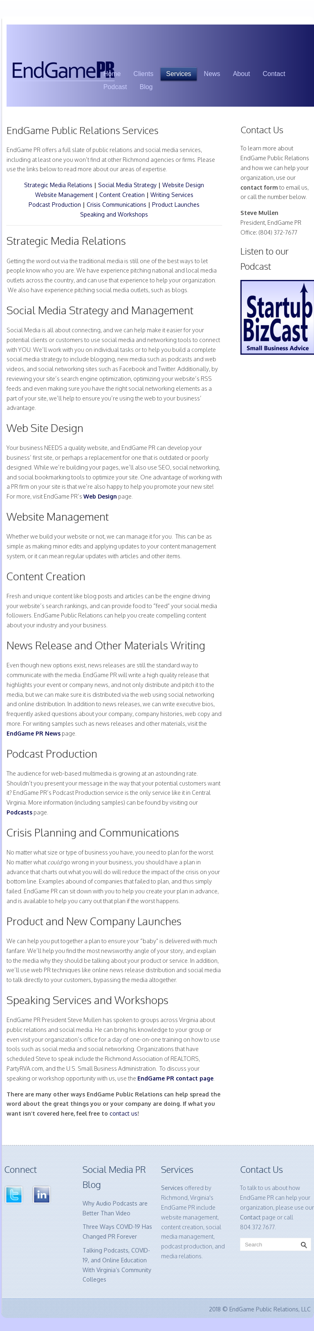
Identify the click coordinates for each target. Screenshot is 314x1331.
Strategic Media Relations (58, 184)
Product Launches (176, 204)
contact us (123, 1113)
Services (178, 73)
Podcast (115, 86)
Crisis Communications (116, 204)
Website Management (64, 194)
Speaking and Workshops (114, 214)
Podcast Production (55, 204)
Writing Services (171, 194)
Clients (143, 73)
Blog (146, 86)
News (212, 73)
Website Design (183, 184)
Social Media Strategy (127, 184)
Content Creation (122, 194)
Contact (273, 73)
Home (112, 73)
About (241, 73)
